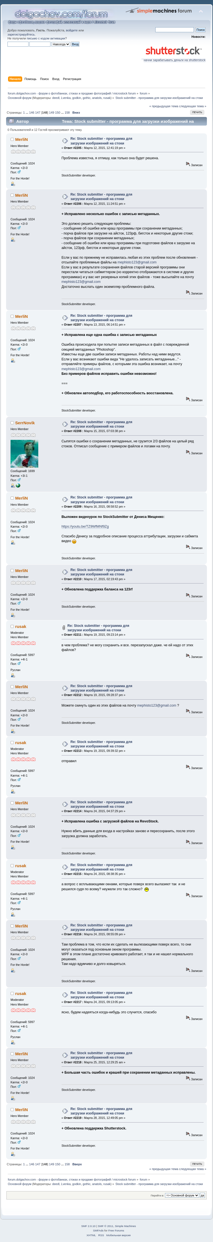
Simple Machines (125, 1226)
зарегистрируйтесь (21, 34)
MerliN (21, 139)
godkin (76, 97)
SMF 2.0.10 (88, 1226)
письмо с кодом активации (46, 38)
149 (51, 112)
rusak (107, 97)
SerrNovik (25, 422)
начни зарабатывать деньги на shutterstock (173, 59)
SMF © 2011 (105, 1226)
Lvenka (65, 97)
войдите (72, 30)
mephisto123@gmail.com (137, 262)
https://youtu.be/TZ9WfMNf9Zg (85, 526)
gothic (86, 97)
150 (57, 112)
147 (37, 112)
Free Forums (116, 1230)
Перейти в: (157, 1195)
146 (31, 112)
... (27, 112)
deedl (55, 97)
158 (67, 112)
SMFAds (98, 1230)
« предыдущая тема (163, 106)
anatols (97, 97)
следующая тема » (192, 106)
